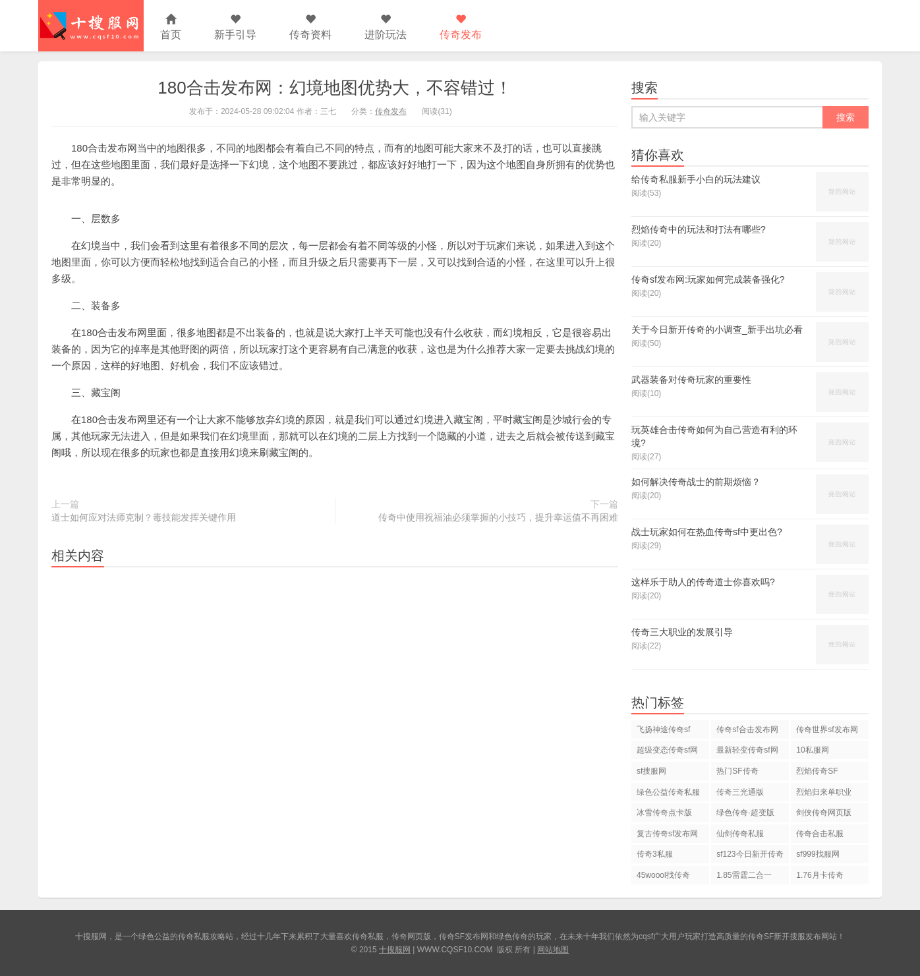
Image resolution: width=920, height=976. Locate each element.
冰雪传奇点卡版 (664, 812)
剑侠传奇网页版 (823, 812)
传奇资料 (310, 27)
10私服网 (812, 750)
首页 (170, 27)
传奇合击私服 (820, 833)
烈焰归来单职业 (823, 792)
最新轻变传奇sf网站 (747, 752)
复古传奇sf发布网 (667, 833)
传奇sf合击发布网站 (747, 732)
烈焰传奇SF (817, 771)
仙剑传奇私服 (740, 833)
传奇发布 (461, 27)
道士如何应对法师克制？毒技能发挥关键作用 (143, 517)
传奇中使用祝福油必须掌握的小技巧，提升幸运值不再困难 (498, 517)
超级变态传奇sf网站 (667, 752)
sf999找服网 (817, 854)
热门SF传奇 (737, 771)
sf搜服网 (651, 771)
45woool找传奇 (663, 875)
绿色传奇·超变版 (745, 812)
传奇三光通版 (740, 792)
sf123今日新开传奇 (749, 854)
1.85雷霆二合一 (743, 875)
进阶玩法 (385, 27)
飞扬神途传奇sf (663, 729)
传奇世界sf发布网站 (826, 732)
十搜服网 (395, 949)
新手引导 (235, 27)
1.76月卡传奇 (819, 875)
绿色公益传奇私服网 (668, 794)
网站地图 (553, 949)
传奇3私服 (655, 854)
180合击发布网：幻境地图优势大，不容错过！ (334, 88)
